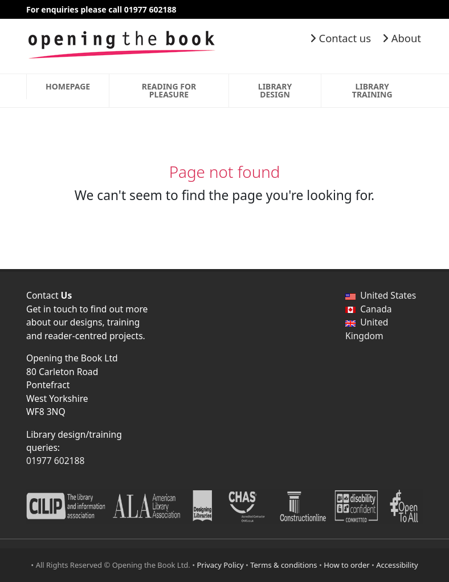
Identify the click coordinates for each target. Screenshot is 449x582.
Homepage (68, 86)
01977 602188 (55, 460)
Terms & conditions (283, 565)
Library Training (372, 90)
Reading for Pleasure (169, 90)
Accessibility (397, 565)
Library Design (275, 90)
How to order (346, 565)
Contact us (340, 38)
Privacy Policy (220, 565)
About (401, 38)
